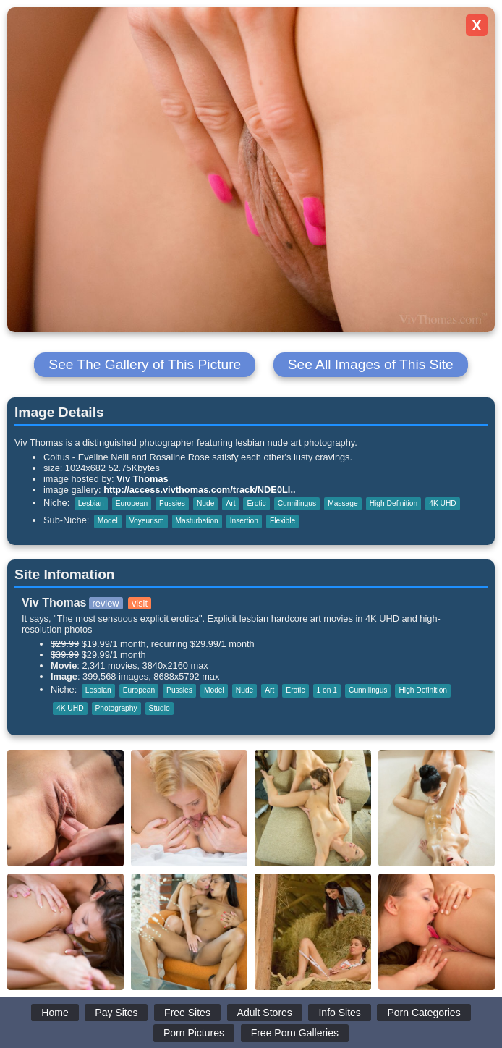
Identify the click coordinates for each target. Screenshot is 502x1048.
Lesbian (91, 503)
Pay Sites (116, 1012)
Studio (159, 708)
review (106, 603)
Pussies (172, 503)
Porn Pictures (193, 1033)
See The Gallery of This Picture (144, 364)
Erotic (256, 503)
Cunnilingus (297, 503)
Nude (205, 503)
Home (54, 1012)
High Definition (394, 503)
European (132, 503)
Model (108, 521)
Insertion (244, 521)
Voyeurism (146, 521)
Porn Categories (423, 1012)
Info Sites (339, 1012)
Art (230, 503)
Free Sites (187, 1012)
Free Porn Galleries (295, 1033)
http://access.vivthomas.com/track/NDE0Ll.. (199, 489)
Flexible (282, 521)
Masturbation (197, 521)
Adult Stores (264, 1012)
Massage (343, 503)
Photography (116, 708)
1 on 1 (327, 690)
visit (140, 603)
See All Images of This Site (371, 364)
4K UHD (442, 503)
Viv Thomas (142, 478)
